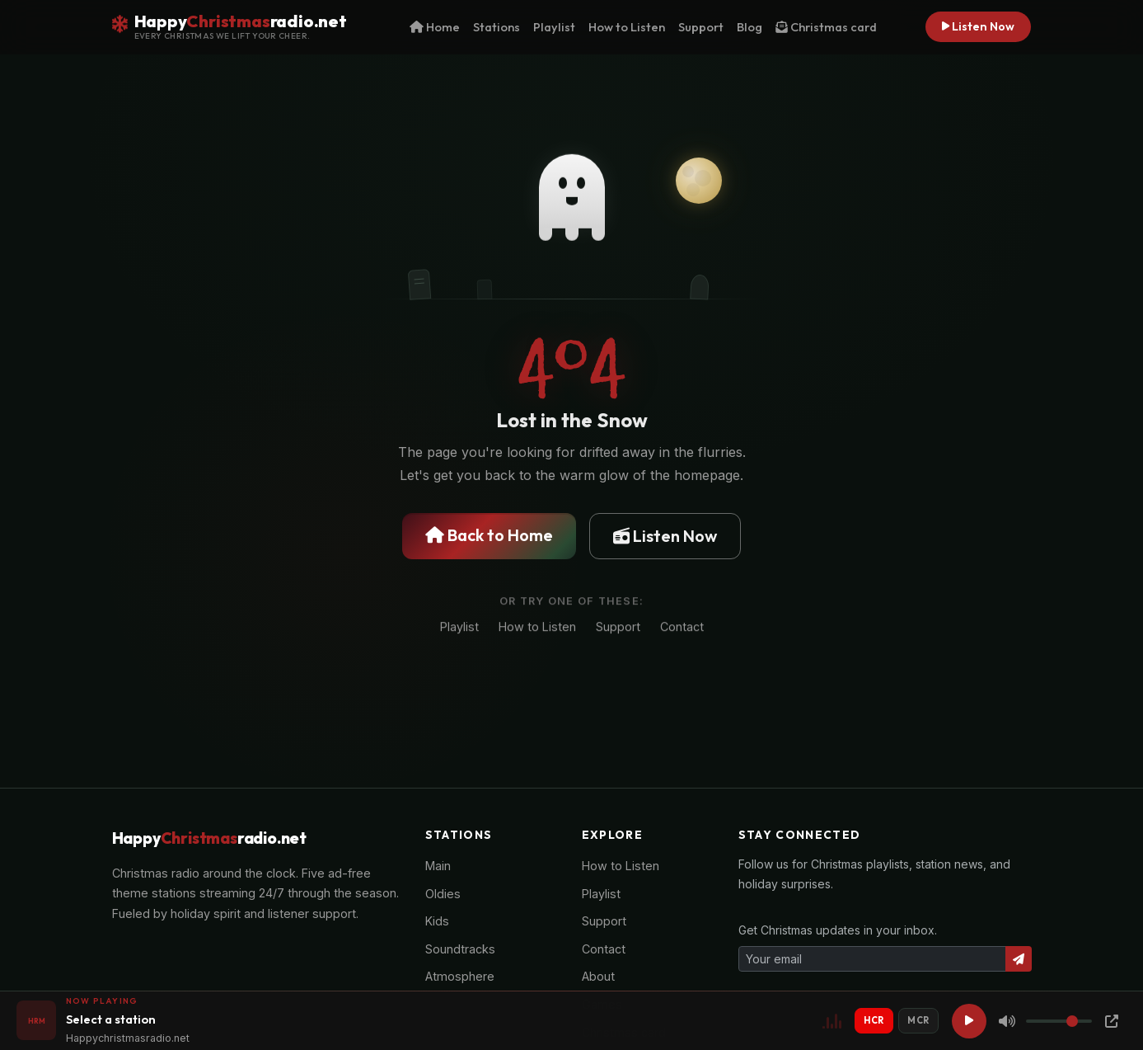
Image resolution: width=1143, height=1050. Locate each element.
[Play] (969, 1021)
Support (701, 27)
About (598, 976)
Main (438, 866)
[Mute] (1007, 1021)
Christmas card (826, 27)
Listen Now (978, 26)
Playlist (554, 27)
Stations (496, 27)
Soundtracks (460, 949)
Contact (682, 628)
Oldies (443, 894)
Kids (437, 921)
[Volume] (1059, 1021)
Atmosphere (459, 976)
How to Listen (626, 27)
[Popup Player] (1112, 1021)
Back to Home (489, 535)
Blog (749, 27)
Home (435, 27)
